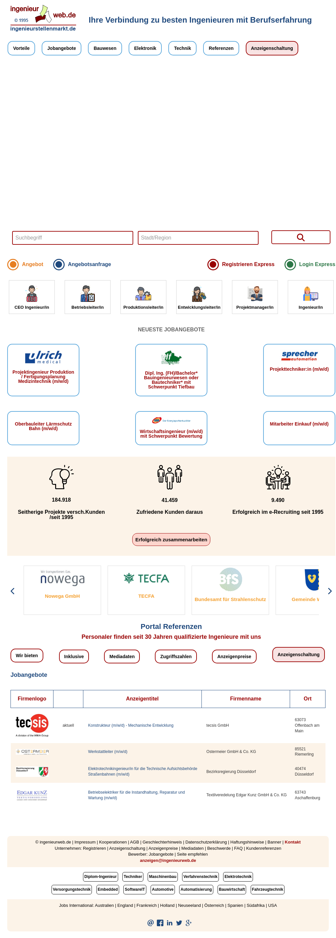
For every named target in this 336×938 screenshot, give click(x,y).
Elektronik (145, 48)
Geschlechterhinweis (162, 842)
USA (272, 905)
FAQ (238, 848)
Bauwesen (105, 48)
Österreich (214, 905)
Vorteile (21, 48)
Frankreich (146, 905)
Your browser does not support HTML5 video (171, 159)
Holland (167, 905)
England (125, 905)
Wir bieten (27, 655)
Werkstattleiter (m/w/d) (108, 751)
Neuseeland (189, 905)
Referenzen (221, 48)
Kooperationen (113, 842)
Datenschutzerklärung (206, 842)
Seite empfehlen (192, 854)
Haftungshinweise (247, 842)
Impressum (84, 842)
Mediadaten (122, 656)
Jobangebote (61, 48)
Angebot (32, 264)
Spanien (235, 905)
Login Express (317, 264)
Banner (274, 842)
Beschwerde (219, 848)
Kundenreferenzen (263, 848)
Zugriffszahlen (176, 656)
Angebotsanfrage (89, 264)
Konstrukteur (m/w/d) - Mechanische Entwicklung (131, 725)
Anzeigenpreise (234, 656)
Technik (182, 48)
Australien (104, 905)
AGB (134, 842)
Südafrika (256, 905)
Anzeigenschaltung (272, 48)
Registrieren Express (248, 264)
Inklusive (74, 656)
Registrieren (94, 848)
